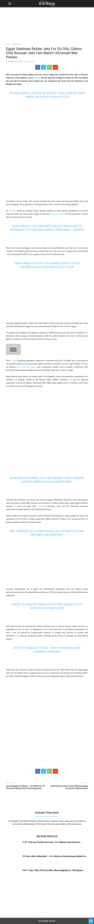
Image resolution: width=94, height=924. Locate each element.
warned (40, 506)
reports (37, 78)
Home (8, 44)
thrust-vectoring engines (26, 367)
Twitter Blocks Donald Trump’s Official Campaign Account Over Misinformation (69, 787)
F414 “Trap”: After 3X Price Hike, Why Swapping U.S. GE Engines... (54, 870)
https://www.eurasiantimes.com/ (47, 816)
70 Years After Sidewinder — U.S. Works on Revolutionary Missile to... (55, 856)
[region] (47, 26)
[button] (9, 3)
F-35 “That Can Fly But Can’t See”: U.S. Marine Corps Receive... (52, 842)
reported (12, 211)
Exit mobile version (47, 921)
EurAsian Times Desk (15, 61)
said (70, 380)
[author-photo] (47, 809)
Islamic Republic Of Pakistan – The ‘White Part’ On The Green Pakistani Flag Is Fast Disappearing (25, 787)
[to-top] (90, 920)
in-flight (14, 361)
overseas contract (57, 214)
